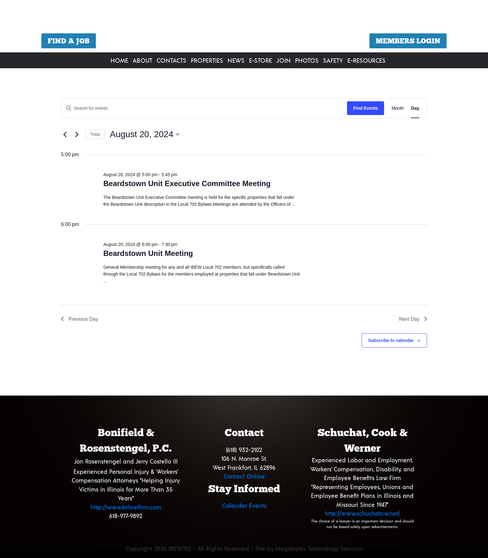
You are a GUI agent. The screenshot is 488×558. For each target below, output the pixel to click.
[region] (244, 27)
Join (283, 60)
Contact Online (244, 476)
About (142, 60)
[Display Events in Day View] (415, 108)
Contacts (171, 60)
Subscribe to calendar (391, 340)
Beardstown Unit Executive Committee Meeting (186, 183)
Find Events (365, 108)
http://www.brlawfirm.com (126, 507)
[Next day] (77, 134)
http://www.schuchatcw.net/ (362, 513)
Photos (307, 60)
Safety (333, 60)
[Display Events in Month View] (398, 108)
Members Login (408, 40)
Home (119, 60)
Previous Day (79, 319)
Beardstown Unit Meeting (148, 253)
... (293, 204)
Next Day (413, 319)
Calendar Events (244, 505)
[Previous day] (64, 134)
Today (95, 134)
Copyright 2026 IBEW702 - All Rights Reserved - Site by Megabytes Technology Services (244, 548)
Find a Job (69, 40)
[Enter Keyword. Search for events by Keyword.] (204, 108)
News (236, 60)
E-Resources (366, 60)
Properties (207, 60)
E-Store (260, 60)
